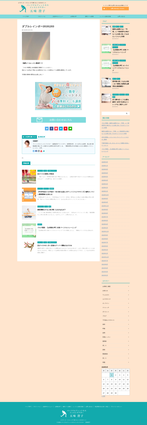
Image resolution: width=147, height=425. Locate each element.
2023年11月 (105, 206)
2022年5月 (105, 246)
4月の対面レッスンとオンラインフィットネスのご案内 (115, 138)
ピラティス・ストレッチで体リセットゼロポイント (73, 420)
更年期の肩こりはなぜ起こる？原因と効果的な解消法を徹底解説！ (120, 84)
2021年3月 (105, 271)
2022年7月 (105, 242)
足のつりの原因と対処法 (45, 174)
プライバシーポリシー (116, 406)
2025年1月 (105, 191)
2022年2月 (105, 250)
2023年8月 (105, 213)
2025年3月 (105, 184)
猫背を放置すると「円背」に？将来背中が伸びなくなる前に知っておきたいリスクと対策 (115, 132)
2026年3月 (105, 162)
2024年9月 (105, 198)
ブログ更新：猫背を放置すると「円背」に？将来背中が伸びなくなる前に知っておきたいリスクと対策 (115, 125)
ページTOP (26, 16)
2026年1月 (105, 165)
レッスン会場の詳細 (105, 16)
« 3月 (103, 396)
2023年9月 (105, 209)
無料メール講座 (89, 16)
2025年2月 (105, 187)
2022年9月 (105, 235)
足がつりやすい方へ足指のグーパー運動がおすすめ (54, 245)
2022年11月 (105, 231)
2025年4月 (105, 180)
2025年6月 (105, 173)
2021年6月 (105, 264)
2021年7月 (105, 260)
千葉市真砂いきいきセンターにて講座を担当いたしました (115, 144)
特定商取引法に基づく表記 (101, 406)
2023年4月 (105, 224)
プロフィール (41, 16)
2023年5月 (105, 220)
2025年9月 (105, 169)
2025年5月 (105, 176)
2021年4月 (105, 268)
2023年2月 (105, 228)
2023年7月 (105, 217)
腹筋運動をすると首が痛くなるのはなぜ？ (51, 209)
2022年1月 (105, 253)
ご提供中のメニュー (57, 16)
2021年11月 (105, 257)
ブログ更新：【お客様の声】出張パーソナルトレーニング (56, 227)
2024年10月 (105, 195)
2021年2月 (105, 275)
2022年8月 (105, 239)
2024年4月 (105, 202)
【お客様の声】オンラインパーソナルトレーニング (120, 68)
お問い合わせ (121, 16)
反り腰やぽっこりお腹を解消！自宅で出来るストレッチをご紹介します (120, 102)
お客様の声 (73, 16)
